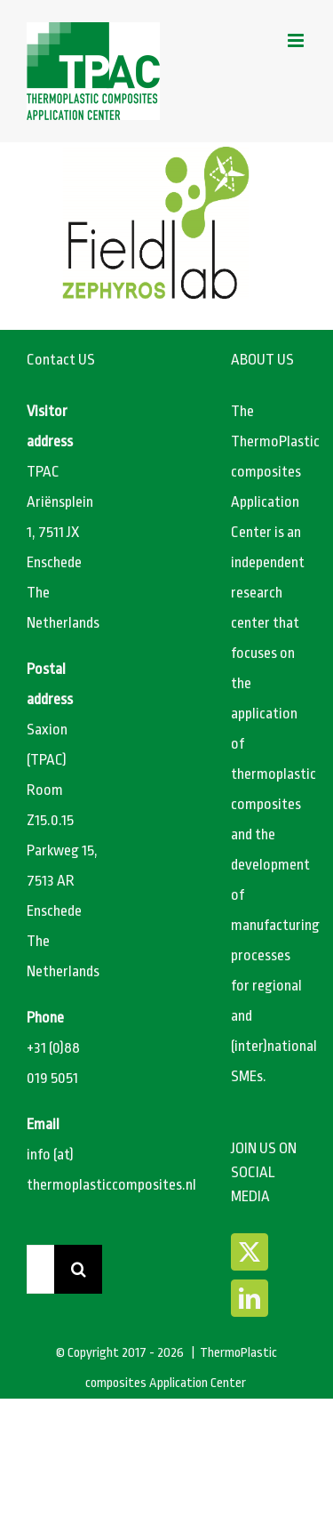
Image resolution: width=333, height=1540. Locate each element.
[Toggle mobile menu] (297, 40)
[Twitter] (249, 1252)
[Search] (78, 1269)
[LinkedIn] (249, 1298)
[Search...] (40, 1269)
